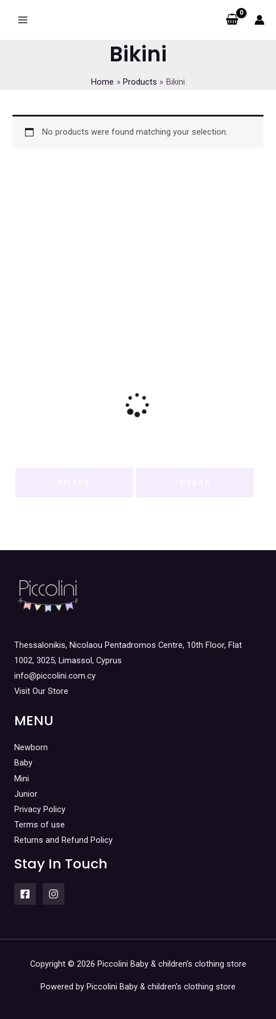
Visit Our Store (41, 691)
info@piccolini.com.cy (55, 676)
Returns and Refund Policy (63, 840)
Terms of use (39, 825)
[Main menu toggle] (22, 20)
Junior (26, 794)
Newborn (31, 747)
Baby (23, 763)
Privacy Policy (39, 809)
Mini (21, 778)
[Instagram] (53, 894)
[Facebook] (25, 894)
